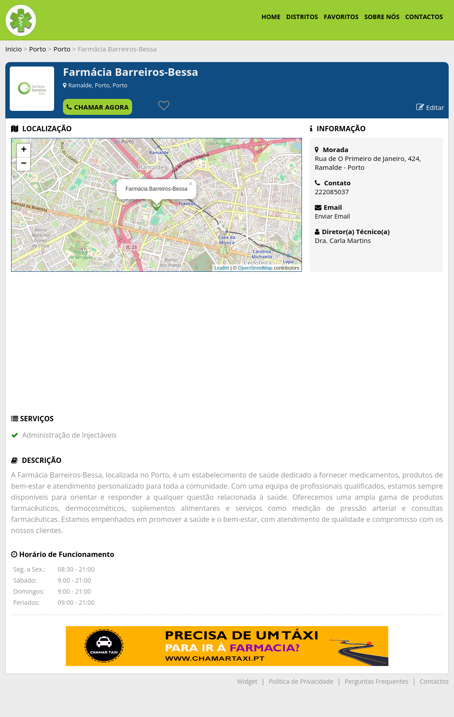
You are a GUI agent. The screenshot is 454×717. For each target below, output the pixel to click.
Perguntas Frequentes (376, 681)
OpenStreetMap (255, 267)
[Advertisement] (227, 347)
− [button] (24, 164)
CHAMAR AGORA (98, 106)
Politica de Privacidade (301, 681)
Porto (38, 48)
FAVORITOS (341, 16)
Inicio (13, 48)
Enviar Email (332, 216)
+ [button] (24, 150)
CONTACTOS (424, 16)
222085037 (332, 191)
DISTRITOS (302, 16)
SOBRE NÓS (381, 16)
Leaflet (222, 267)
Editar (430, 107)
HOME (271, 16)
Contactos (434, 681)
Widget (247, 681)
